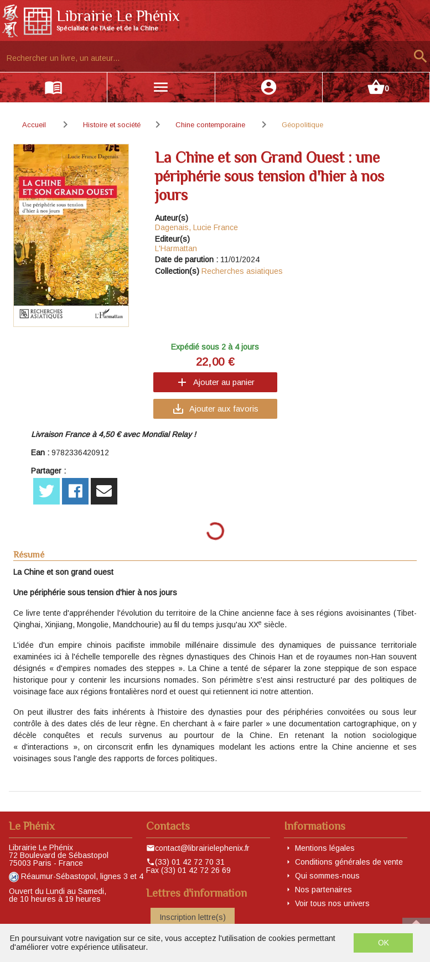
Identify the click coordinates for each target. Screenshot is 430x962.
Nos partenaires (323, 889)
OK (383, 942)
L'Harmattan (176, 248)
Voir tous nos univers (332, 903)
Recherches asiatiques (242, 271)
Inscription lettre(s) (192, 917)
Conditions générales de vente (349, 861)
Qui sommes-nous (327, 875)
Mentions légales (325, 848)
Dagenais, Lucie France (196, 227)
